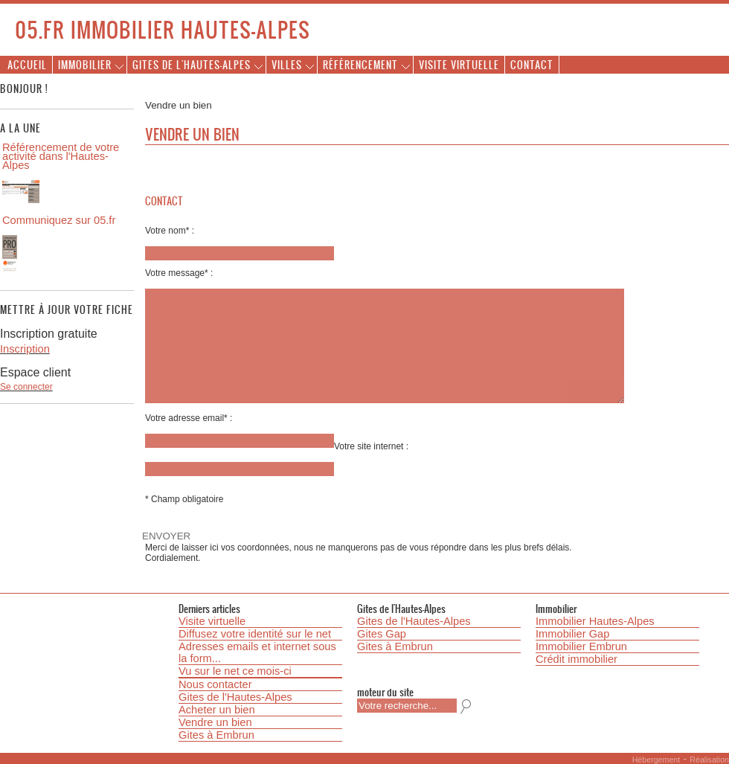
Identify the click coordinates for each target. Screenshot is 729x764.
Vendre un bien (215, 722)
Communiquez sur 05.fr (58, 220)
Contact (531, 64)
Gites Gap (381, 634)
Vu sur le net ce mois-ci (235, 671)
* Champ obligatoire (184, 499)
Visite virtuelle (459, 64)
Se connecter (26, 387)
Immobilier (85, 64)
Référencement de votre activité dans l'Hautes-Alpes (60, 156)
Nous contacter (215, 684)
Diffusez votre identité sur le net (255, 634)
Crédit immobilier (576, 659)
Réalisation (709, 759)
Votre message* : (179, 273)
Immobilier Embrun (581, 646)
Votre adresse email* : (188, 418)
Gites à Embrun (216, 735)
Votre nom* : (169, 230)
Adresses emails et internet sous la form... (257, 652)
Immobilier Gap (572, 634)
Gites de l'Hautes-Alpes (191, 64)
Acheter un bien (217, 710)
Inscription (25, 349)
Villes (287, 64)
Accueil (27, 64)
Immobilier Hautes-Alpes (595, 621)
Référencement (360, 64)
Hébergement (656, 759)
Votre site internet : (371, 446)
